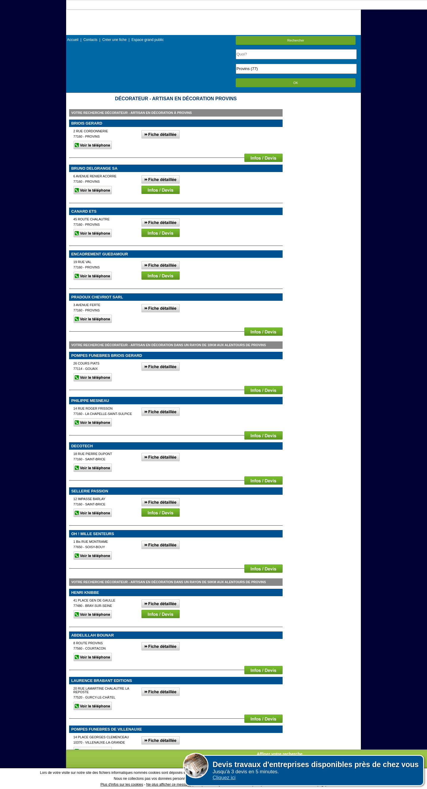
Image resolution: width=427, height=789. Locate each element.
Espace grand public (147, 40)
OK (295, 83)
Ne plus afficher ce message (168, 784)
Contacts (90, 40)
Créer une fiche (114, 40)
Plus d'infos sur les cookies (122, 784)
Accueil (73, 40)
